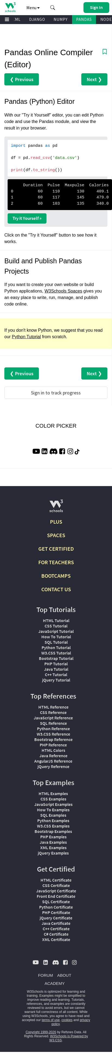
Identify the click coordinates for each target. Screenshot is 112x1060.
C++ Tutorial (56, 674)
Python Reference (53, 728)
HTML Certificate (56, 880)
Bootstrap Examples (53, 831)
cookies (67, 1020)
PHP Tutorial (56, 663)
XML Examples (53, 847)
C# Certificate (56, 934)
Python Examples (53, 820)
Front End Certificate (56, 896)
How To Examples (53, 809)
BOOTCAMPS (56, 575)
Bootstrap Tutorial (56, 658)
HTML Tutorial (56, 620)
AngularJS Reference (53, 761)
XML (17, 19)
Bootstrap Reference (53, 739)
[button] (53, 7)
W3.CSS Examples (53, 826)
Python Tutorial (26, 336)
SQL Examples (53, 815)
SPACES (56, 535)
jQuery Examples (53, 853)
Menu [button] (33, 7)
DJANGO (37, 19)
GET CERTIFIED (56, 548)
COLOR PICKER (55, 426)
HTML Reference (53, 707)
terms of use (51, 1020)
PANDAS (84, 19)
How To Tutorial (56, 636)
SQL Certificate (56, 901)
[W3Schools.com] (56, 508)
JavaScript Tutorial (56, 631)
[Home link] (10, 7)
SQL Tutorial (56, 642)
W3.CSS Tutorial (56, 653)
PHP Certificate (56, 912)
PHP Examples (53, 836)
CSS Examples (53, 799)
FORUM (45, 975)
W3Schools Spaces (63, 291)
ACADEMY (55, 983)
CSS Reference (53, 712)
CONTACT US (56, 589)
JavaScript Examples (53, 804)
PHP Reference (53, 744)
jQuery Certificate (56, 918)
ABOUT (64, 975)
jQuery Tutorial (56, 680)
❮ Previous (21, 79)
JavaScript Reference (53, 717)
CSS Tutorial (56, 626)
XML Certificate (56, 939)
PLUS (56, 521)
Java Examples (53, 842)
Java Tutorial (56, 669)
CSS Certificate (56, 885)
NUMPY (61, 19)
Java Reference (53, 755)
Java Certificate (56, 923)
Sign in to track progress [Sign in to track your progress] (56, 393)
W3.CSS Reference (53, 734)
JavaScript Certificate (56, 890)
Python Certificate (56, 907)
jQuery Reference (53, 766)
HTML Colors (53, 750)
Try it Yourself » (27, 218)
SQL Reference (53, 723)
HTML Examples (53, 793)
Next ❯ (94, 79)
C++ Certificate (56, 928)
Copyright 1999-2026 (41, 1032)
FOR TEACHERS (56, 562)
